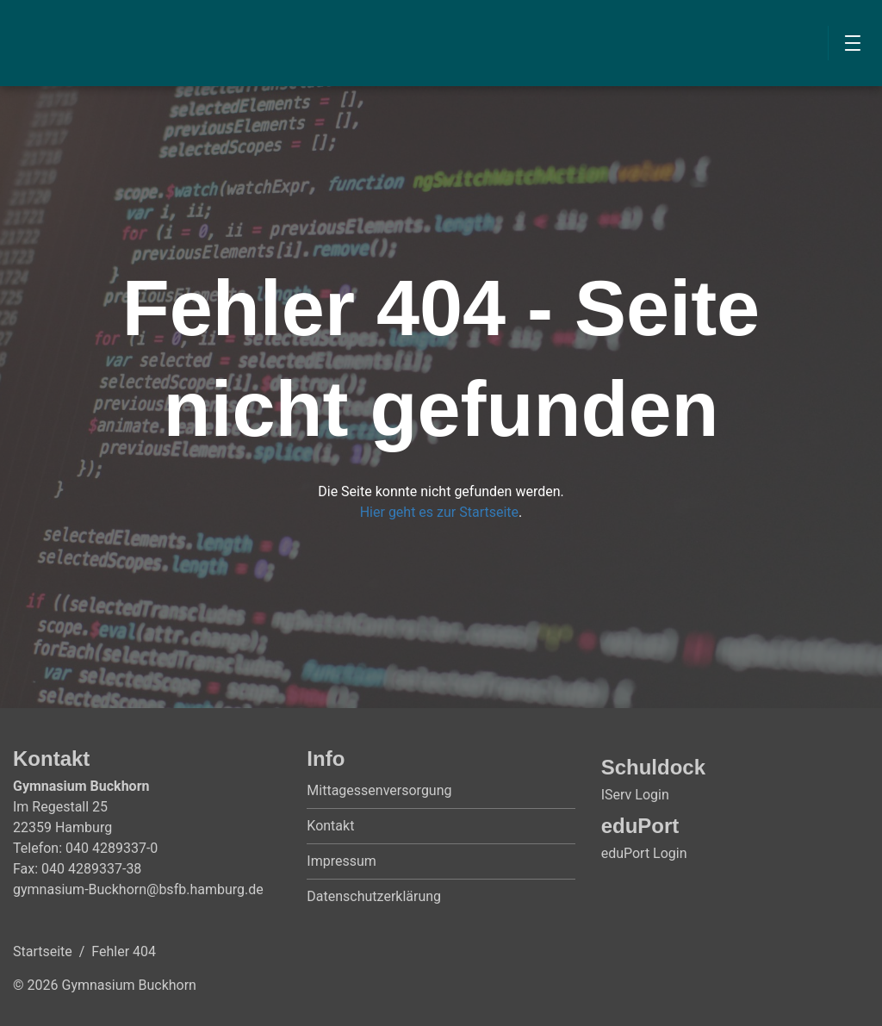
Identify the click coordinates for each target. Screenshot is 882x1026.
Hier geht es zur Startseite (439, 512)
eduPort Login (644, 853)
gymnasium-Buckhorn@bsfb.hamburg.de (138, 889)
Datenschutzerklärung (374, 896)
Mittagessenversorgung (379, 790)
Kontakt (330, 826)
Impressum (341, 861)
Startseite (42, 951)
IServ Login (635, 795)
